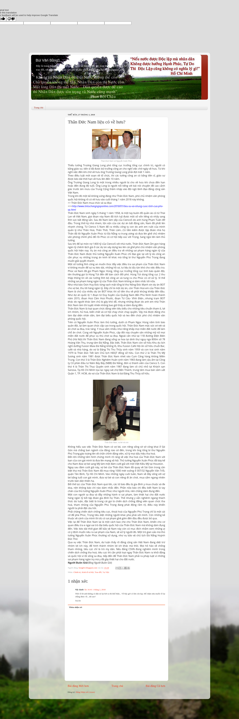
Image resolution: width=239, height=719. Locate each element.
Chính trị (77, 572)
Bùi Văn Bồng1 (48, 60)
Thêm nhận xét (75, 607)
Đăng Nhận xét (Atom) (85, 692)
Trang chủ (38, 107)
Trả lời (78, 601)
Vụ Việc (106, 572)
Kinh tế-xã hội (88, 572)
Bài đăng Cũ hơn (155, 685)
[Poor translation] (11, 18)
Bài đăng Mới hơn (78, 685)
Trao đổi (98, 572)
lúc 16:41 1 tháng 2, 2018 (94, 589)
